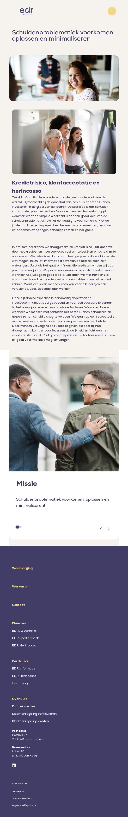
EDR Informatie (23, 668)
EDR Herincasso (24, 645)
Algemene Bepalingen (24, 805)
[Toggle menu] (112, 11)
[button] (100, 529)
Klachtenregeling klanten (30, 721)
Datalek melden (23, 706)
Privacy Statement (23, 798)
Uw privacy (20, 683)
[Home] (26, 11)
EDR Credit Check (25, 638)
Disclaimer (18, 791)
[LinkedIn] (14, 765)
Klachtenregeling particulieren (34, 714)
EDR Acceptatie (24, 631)
